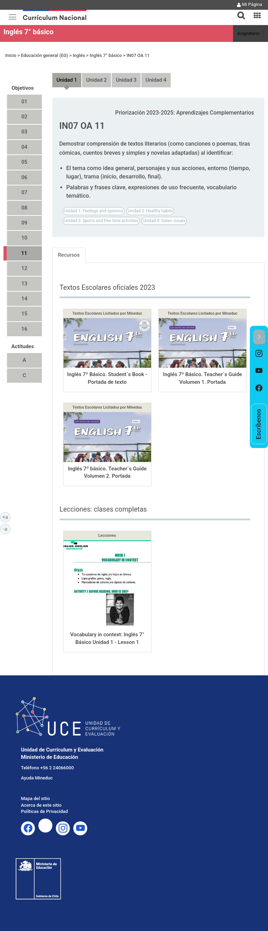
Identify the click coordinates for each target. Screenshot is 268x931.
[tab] (238, 11)
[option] (259, 353)
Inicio (10, 55)
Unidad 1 (67, 80)
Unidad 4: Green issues (164, 220)
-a (6, 528)
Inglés (79, 55)
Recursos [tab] (69, 255)
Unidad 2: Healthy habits (150, 210)
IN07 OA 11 (138, 55)
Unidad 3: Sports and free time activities (101, 220)
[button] (238, 11)
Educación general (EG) (44, 55)
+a (6, 516)
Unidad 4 (156, 80)
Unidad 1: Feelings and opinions (93, 210)
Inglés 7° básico (28, 32)
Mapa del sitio (35, 798)
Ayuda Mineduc (37, 777)
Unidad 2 (96, 80)
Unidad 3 (126, 80)
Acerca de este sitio (41, 805)
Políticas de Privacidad (44, 811)
